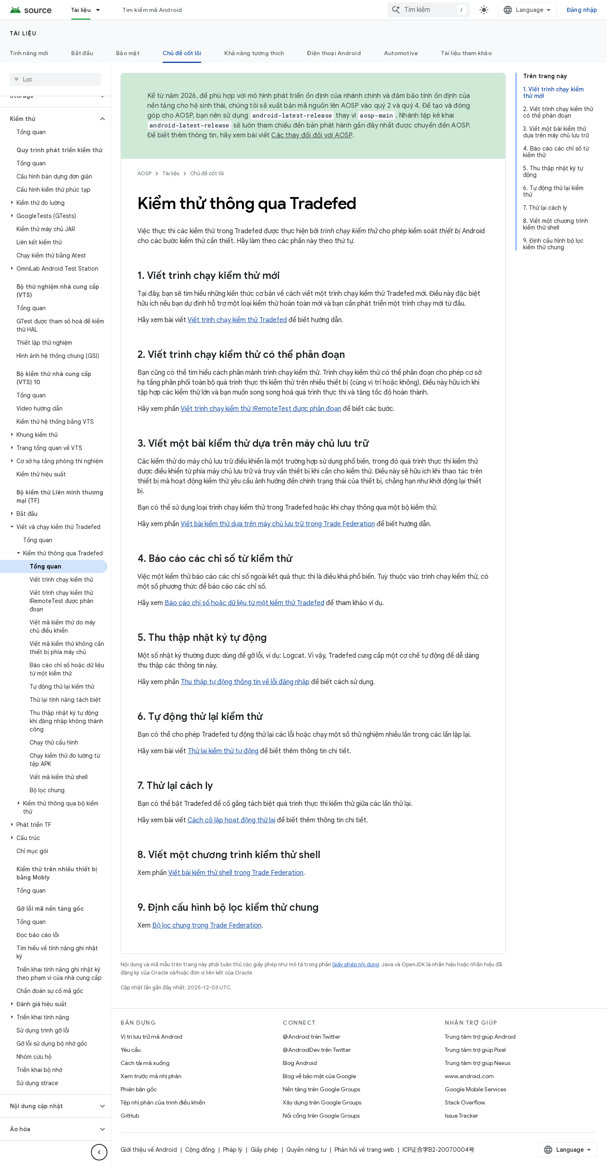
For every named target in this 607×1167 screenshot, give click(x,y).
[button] (49, 118)
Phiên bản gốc (139, 1089)
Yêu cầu (131, 1049)
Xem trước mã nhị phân (151, 1076)
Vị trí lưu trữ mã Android (151, 1036)
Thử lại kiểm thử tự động (223, 751)
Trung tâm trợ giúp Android (480, 1036)
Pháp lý (232, 1149)
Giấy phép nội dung (355, 964)
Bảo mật (128, 53)
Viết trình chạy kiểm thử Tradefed (237, 320)
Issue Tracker (461, 1115)
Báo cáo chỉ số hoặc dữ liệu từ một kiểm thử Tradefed (244, 603)
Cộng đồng (200, 1149)
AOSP (144, 173)
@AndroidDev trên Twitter (317, 1049)
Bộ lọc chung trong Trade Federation (206, 925)
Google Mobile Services (475, 1089)
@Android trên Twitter (311, 1036)
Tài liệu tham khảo (466, 53)
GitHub (130, 1115)
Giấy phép (264, 1149)
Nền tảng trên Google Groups (321, 1089)
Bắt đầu (82, 53)
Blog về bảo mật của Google (319, 1076)
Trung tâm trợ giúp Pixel (475, 1049)
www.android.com (469, 1076)
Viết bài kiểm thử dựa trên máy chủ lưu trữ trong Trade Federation (278, 524)
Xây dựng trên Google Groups (322, 1102)
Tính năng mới (29, 53)
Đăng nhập (582, 10)
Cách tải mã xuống (145, 1063)
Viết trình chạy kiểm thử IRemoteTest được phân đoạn (261, 409)
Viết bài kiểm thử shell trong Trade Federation (235, 873)
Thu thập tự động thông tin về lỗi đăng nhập (245, 682)
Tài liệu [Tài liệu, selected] (81, 10)
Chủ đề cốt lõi (207, 173)
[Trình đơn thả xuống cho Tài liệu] (102, 10)
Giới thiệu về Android (149, 1149)
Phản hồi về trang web (364, 1149)
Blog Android (300, 1063)
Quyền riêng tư (306, 1149)
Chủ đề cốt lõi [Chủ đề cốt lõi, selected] (182, 53)
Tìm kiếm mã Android (152, 10)
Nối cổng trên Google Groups (321, 1115)
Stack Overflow (465, 1102)
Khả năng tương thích (254, 53)
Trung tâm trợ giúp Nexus (477, 1063)
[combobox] (429, 9)
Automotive (401, 53)
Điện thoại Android (334, 53)
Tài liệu (23, 33)
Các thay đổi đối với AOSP (311, 135)
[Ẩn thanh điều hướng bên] (99, 1152)
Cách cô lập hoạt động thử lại (231, 820)
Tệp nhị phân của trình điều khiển (163, 1102)
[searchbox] (55, 79)
